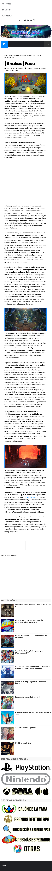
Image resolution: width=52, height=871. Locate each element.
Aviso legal (7, 16)
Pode (39, 55)
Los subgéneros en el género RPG (27, 697)
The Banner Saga (30, 497)
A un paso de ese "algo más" (25, 728)
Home (6, 55)
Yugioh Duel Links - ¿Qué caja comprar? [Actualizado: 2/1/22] (29, 652)
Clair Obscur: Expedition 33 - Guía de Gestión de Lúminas (33, 606)
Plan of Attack (32, 55)
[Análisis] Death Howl (23, 743)
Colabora (6, 10)
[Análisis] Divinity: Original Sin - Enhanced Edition (30, 683)
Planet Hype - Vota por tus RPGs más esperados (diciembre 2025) (29, 621)
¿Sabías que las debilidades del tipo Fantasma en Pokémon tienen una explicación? (32, 667)
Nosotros (6, 4)
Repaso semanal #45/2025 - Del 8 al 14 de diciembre (31, 636)
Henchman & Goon (21, 55)
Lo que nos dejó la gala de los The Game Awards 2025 (33, 713)
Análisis (11, 55)
